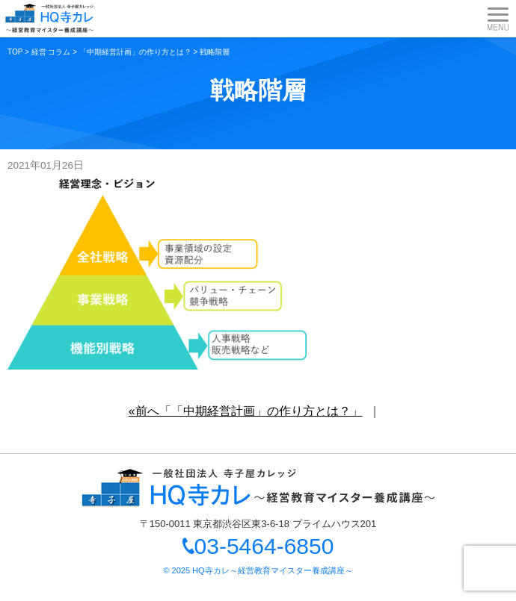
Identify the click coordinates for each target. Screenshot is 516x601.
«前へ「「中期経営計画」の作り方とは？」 (246, 411)
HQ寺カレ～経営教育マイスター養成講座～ (272, 570)
